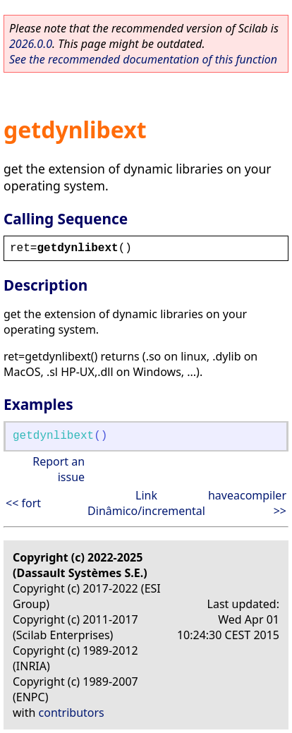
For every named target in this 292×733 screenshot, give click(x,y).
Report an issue (58, 469)
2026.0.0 (30, 44)
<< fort (23, 503)
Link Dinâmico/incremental (146, 503)
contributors (71, 712)
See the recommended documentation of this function (143, 59)
